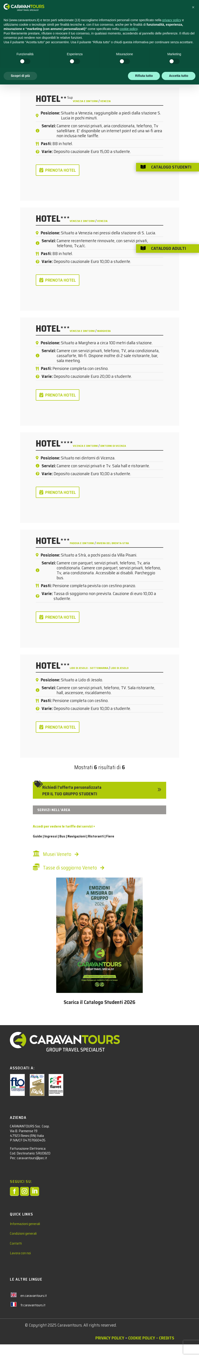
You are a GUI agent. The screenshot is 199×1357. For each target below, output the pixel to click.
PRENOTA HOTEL (60, 170)
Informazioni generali (25, 1224)
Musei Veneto (57, 854)
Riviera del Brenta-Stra (112, 543)
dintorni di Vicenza (113, 446)
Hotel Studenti (36, 52)
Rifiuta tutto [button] (144, 1348)
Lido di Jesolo (120, 668)
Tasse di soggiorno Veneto (70, 868)
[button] (193, 1279)
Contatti (16, 1243)
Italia (68, 52)
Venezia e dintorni (85, 101)
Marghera (104, 331)
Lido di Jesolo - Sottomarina (89, 668)
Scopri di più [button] (20, 1348)
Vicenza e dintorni (85, 446)
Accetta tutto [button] (178, 1348)
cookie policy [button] (128, 1301)
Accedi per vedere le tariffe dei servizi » (64, 826)
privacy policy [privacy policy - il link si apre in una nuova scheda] (171, 1292)
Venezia (105, 101)
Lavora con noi (20, 1253)
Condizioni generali (23, 1233)
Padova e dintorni (82, 543)
